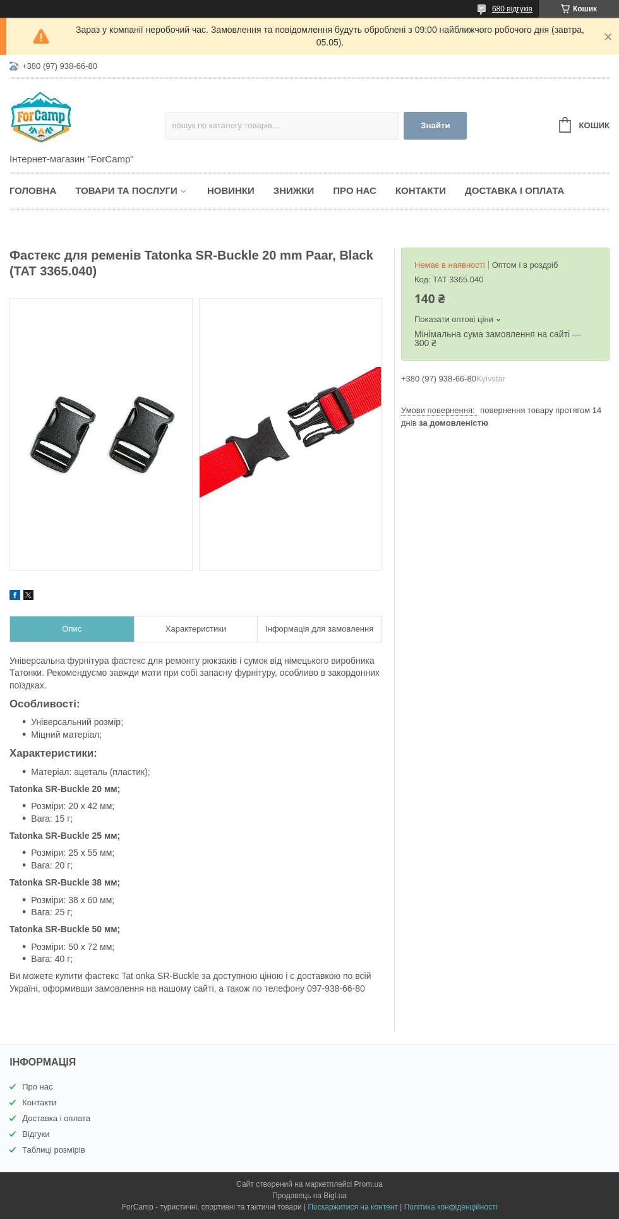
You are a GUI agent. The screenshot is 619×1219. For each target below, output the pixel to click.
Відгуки (35, 1134)
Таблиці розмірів (53, 1150)
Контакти (420, 190)
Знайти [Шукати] (435, 125)
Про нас (354, 190)
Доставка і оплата (514, 190)
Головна (32, 190)
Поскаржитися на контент (352, 1207)
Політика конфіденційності (451, 1207)
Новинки (231, 190)
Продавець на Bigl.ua (309, 1195)
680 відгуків (512, 8)
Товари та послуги (126, 190)
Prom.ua (368, 1184)
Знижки (294, 190)
